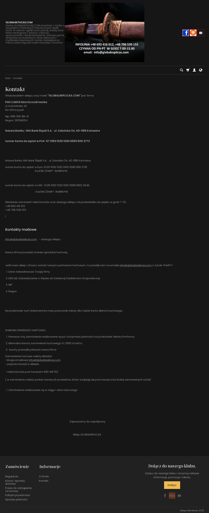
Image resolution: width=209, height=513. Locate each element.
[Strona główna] (104, 32)
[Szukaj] (181, 70)
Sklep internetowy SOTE (192, 509)
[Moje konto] (194, 70)
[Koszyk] (188, 70)
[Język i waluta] (200, 70)
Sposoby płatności (16, 498)
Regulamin (11, 475)
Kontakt (43, 479)
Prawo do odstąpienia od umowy (18, 488)
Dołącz (172, 485)
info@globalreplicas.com (21, 239)
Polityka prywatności (17, 494)
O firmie (44, 475)
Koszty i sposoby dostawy (15, 481)
